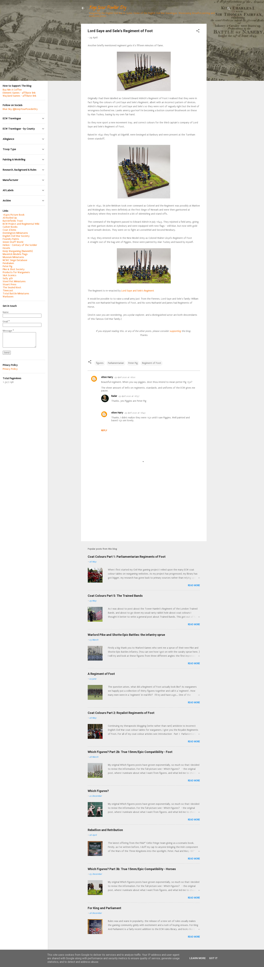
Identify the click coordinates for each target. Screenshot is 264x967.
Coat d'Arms (9, 229)
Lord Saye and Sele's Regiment (137, 290)
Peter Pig (133, 363)
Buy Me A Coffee (12, 89)
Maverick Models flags (15, 254)
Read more (194, 585)
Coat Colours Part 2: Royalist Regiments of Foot (121, 713)
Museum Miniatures (13, 257)
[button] (198, 31)
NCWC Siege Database (15, 260)
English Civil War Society (16, 235)
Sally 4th (8, 278)
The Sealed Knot (12, 287)
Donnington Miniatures (15, 232)
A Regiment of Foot (101, 674)
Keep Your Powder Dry (107, 8)
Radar (114, 396)
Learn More (197, 958)
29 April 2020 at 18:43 (134, 413)
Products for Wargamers (16, 272)
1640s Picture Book (13, 214)
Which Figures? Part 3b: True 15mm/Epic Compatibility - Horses (132, 869)
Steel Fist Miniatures (14, 281)
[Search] (229, 9)
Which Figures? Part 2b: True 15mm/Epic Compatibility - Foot (130, 752)
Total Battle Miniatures (16, 293)
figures (100, 363)
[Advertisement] (220, 74)
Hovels (6, 248)
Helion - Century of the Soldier (20, 245)
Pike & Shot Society (14, 269)
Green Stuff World (13, 242)
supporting (175, 331)
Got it (213, 958)
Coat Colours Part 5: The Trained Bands (115, 595)
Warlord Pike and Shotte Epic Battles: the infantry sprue (126, 634)
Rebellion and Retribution (105, 830)
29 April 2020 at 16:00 (124, 377)
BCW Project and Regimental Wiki (21, 223)
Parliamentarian (116, 363)
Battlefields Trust (13, 220)
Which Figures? (98, 791)
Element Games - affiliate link (19, 92)
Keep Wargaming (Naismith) (18, 251)
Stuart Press (9, 284)
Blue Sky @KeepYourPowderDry (20, 109)
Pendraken (8, 263)
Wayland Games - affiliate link (19, 95)
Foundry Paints (11, 238)
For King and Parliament (104, 908)
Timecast (8, 290)
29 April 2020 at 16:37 (128, 396)
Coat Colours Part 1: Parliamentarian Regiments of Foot (127, 556)
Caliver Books (10, 226)
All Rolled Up (10, 217)
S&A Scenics (9, 275)
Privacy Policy (10, 368)
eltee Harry (107, 377)
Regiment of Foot (151, 363)
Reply (104, 430)
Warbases (8, 296)
